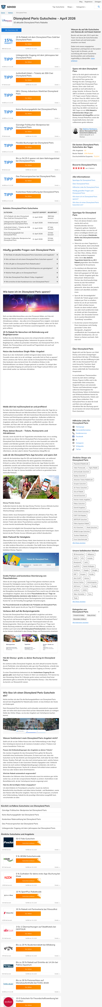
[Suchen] (95, 7)
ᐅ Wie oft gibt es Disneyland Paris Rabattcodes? (22, 264)
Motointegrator (92, 582)
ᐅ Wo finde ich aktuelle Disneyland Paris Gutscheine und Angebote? (29, 255)
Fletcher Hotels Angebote (82, 499)
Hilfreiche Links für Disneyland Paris (86, 187)
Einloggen (98, 2)
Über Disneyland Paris (81, 184)
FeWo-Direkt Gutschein (81, 511)
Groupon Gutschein (80, 484)
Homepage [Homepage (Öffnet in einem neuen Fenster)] (78, 427)
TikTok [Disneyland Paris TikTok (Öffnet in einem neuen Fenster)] (77, 449)
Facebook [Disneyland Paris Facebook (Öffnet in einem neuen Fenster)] (78, 436)
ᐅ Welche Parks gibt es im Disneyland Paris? (20, 273)
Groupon (83, 574)
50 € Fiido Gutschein (25, 838)
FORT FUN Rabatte (80, 515)
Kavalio (91, 574)
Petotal (86, 586)
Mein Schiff (77, 578)
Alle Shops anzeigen (79, 543)
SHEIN (85, 590)
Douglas (94, 570)
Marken (10, 13)
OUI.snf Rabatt (78, 491)
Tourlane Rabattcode (80, 535)
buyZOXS (77, 566)
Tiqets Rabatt (93, 468)
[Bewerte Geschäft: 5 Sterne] (83, 168)
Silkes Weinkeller (79, 594)
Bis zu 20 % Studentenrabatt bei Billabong (35, 944)
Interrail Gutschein (79, 495)
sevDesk (76, 590)
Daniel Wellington (88, 566)
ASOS (75, 558)
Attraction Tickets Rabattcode (83, 480)
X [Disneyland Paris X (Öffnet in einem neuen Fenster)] (75, 440)
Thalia (75, 598)
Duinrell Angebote (79, 507)
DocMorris (77, 570)
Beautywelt (77, 562)
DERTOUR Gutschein (80, 519)
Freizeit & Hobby (79, 615)
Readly (94, 586)
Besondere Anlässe (80, 619)
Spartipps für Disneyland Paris (84, 180)
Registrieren (88, 2)
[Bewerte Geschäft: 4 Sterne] (81, 168)
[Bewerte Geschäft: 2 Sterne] (76, 168)
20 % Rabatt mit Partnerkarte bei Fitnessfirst (36, 909)
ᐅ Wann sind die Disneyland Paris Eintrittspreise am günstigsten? (28, 268)
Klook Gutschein (92, 527)
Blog (80, 2)
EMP (75, 574)
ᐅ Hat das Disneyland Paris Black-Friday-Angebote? (23, 277)
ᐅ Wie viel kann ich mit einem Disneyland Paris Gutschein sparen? (28, 259)
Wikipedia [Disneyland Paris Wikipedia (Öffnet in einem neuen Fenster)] (78, 446)
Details (57, 48)
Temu (90, 594)
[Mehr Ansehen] (98, 612)
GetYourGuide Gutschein (81, 472)
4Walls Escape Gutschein (82, 531)
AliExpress (91, 554)
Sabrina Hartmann (90, 129)
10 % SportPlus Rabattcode (28, 891)
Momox (86, 578)
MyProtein (77, 586)
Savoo (3, 13)
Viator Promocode (79, 468)
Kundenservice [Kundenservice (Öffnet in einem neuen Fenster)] (80, 433)
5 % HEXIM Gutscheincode (28, 856)
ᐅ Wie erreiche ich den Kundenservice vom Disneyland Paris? (26, 282)
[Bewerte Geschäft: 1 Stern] (74, 168)
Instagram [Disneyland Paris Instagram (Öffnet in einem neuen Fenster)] (78, 443)
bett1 (86, 562)
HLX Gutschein (78, 527)
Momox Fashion (79, 582)
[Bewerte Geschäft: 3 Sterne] (78, 168)
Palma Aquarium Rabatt (81, 523)
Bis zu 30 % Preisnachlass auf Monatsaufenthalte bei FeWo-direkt (32, 981)
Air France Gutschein (80, 488)
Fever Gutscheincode (80, 539)
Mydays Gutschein (79, 476)
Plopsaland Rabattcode (81, 464)
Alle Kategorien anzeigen (80, 622)
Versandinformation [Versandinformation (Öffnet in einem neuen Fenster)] (82, 430)
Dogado (86, 570)
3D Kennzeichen (79, 554)
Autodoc (90, 558)
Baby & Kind (91, 615)
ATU (82, 558)
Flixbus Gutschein (79, 503)
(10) (11, 30)
